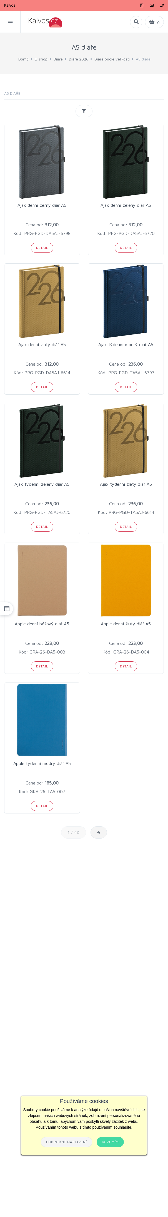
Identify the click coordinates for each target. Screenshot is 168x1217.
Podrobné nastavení (66, 1142)
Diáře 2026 (78, 59)
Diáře (58, 59)
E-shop (41, 59)
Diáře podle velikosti (112, 59)
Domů (23, 59)
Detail (42, 248)
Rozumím (110, 1142)
